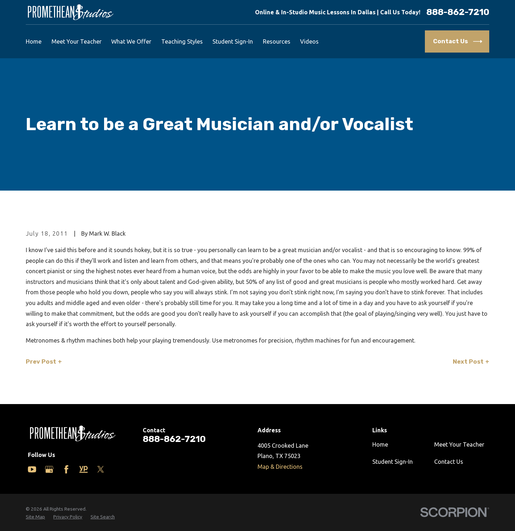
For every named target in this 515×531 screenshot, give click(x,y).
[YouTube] (32, 469)
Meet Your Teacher (459, 444)
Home (380, 444)
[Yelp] (83, 469)
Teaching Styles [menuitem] (182, 41)
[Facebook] (66, 469)
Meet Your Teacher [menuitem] (77, 41)
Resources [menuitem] (276, 41)
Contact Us (448, 461)
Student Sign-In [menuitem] (232, 41)
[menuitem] (35, 516)
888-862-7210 (457, 12)
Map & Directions (280, 466)
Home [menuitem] (33, 41)
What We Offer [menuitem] (131, 41)
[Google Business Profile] (49, 469)
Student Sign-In (392, 461)
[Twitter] (101, 469)
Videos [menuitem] (309, 41)
